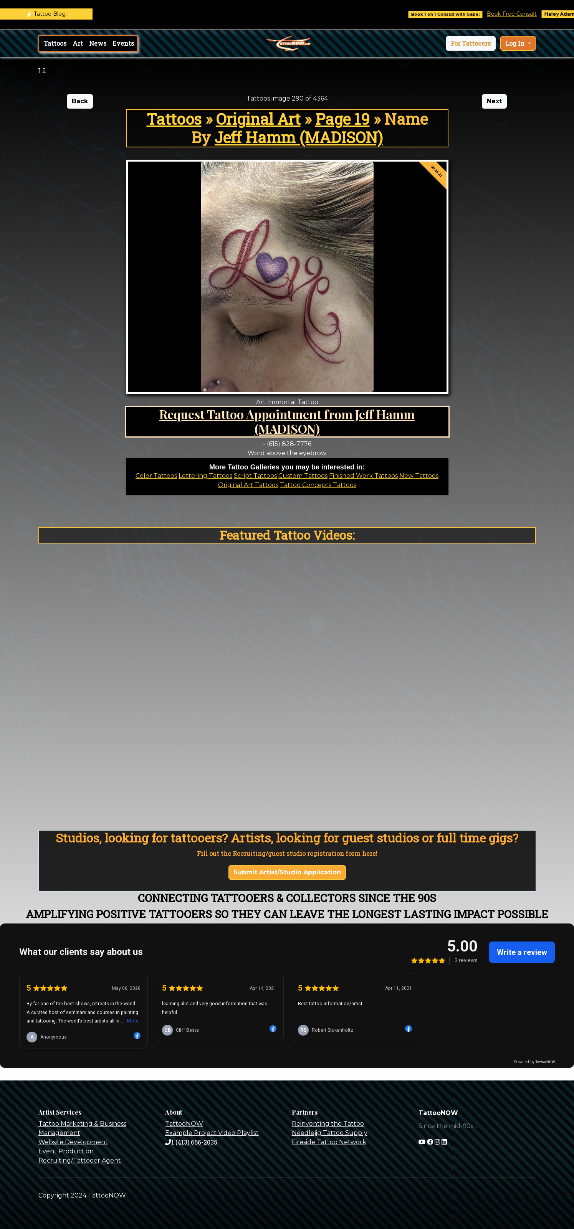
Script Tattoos (255, 475)
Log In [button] (515, 43)
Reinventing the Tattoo (328, 1123)
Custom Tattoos (303, 475)
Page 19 (342, 119)
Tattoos (55, 43)
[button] (471, 43)
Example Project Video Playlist (212, 1132)
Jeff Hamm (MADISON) (299, 137)
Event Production (66, 1151)
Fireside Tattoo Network (329, 1142)
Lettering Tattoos (205, 475)
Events (123, 43)
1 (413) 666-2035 (191, 1142)
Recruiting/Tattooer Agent (79, 1160)
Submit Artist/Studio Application (287, 872)
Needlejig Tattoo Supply (329, 1132)
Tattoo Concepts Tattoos (318, 485)
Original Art (258, 119)
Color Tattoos (156, 475)
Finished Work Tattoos (363, 475)
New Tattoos (418, 475)
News (97, 43)
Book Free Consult (519, 13)
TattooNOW (184, 1123)
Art (78, 43)
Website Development (73, 1142)
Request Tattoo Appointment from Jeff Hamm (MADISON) (287, 421)
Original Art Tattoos (248, 485)
